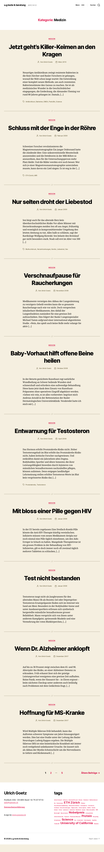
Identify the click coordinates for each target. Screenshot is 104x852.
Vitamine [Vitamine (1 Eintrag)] (96, 831)
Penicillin (52, 102)
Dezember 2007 (62, 664)
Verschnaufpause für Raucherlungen (52, 286)
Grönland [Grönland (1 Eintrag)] (56, 815)
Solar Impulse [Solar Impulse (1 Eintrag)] (87, 827)
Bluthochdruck (31, 257)
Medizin (52, 39)
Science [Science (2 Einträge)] (67, 827)
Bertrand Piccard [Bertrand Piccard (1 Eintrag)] (73, 807)
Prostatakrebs (31, 492)
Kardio (54, 257)
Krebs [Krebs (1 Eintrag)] (60, 817)
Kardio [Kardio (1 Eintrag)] (93, 815)
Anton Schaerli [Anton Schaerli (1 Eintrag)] (58, 807)
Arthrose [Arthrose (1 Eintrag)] (65, 807)
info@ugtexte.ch (11, 810)
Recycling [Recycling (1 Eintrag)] (95, 824)
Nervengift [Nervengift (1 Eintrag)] (57, 820)
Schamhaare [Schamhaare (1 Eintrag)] (57, 827)
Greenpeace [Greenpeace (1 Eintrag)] (83, 813)
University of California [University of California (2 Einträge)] (76, 830)
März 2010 (62, 62)
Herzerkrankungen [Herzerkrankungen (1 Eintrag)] (65, 815)
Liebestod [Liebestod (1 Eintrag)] (72, 817)
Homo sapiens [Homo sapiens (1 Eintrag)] (82, 815)
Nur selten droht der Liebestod (52, 209)
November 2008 (62, 298)
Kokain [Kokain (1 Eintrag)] (56, 817)
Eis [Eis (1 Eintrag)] (55, 810)
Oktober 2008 (62, 376)
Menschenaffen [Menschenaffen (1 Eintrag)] (90, 817)
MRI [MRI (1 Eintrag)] (97, 817)
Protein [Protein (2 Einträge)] (87, 823)
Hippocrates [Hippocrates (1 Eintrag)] (74, 815)
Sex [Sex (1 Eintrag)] (75, 827)
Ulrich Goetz (48, 62)
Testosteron (41, 492)
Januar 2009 (62, 217)
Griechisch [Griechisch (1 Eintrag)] (91, 813)
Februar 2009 (62, 143)
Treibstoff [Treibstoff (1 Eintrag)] (56, 831)
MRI (35, 183)
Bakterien (39, 102)
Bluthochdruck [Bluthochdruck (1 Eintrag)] (93, 807)
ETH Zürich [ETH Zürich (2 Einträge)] (72, 810)
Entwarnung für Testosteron (52, 438)
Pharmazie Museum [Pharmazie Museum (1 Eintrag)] (75, 824)
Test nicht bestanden (52, 586)
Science (60, 102)
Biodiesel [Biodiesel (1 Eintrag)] (86, 807)
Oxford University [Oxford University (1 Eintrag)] (58, 824)
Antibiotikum (30, 102)
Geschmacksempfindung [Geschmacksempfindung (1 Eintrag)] (61, 813)
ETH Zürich (30, 183)
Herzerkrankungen (44, 257)
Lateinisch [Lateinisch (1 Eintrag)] (65, 817)
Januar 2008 (62, 526)
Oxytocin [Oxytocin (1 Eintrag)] (66, 824)
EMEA (46, 102)
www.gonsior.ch (19, 822)
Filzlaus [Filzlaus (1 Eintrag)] (83, 810)
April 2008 (62, 446)
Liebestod (61, 257)
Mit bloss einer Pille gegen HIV (52, 518)
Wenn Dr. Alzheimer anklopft (52, 656)
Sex (67, 257)
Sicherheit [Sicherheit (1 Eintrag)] (80, 827)
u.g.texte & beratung (15, 5)
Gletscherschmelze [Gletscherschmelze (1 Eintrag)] (74, 813)
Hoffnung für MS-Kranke (52, 720)
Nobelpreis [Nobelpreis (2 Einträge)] (76, 820)
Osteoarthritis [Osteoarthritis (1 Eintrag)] (89, 820)
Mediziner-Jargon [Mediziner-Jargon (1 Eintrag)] (80, 817)
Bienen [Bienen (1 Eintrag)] (80, 807)
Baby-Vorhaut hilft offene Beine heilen (52, 364)
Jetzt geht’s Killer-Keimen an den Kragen (52, 50)
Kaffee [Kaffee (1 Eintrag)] (89, 815)
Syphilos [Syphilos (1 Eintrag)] (94, 827)
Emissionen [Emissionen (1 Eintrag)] (60, 810)
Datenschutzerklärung (14, 815)
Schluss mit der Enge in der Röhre (52, 131)
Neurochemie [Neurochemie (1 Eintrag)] (64, 820)
